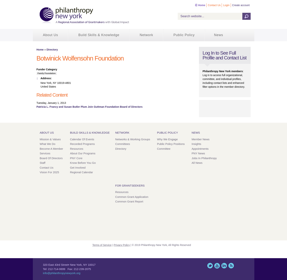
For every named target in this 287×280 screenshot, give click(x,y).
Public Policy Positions (171, 143)
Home (201, 5)
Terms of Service (101, 245)
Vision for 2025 (49, 172)
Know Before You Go (83, 162)
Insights (196, 143)
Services (45, 153)
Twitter (210, 266)
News (218, 35)
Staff (42, 162)
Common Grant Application (131, 196)
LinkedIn (224, 266)
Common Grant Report (129, 201)
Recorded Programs (82, 143)
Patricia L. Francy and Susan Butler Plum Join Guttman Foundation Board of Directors (90, 106)
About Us (50, 35)
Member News (200, 139)
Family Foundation (47, 73)
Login (226, 5)
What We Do (47, 143)
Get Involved (77, 167)
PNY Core (76, 158)
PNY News (198, 153)
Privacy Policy (122, 245)
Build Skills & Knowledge (98, 35)
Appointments (200, 148)
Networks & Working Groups (132, 139)
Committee (164, 148)
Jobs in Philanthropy (204, 158)
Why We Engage (167, 139)
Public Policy (184, 35)
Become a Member (51, 148)
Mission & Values (50, 139)
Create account (241, 5)
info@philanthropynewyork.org (61, 273)
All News (197, 162)
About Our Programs (82, 153)
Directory (52, 49)
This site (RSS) (231, 266)
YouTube (217, 266)
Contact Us (214, 5)
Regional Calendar (81, 172)
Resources (76, 148)
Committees (122, 143)
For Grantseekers (130, 185)
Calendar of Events (82, 139)
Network (146, 35)
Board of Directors (51, 158)
